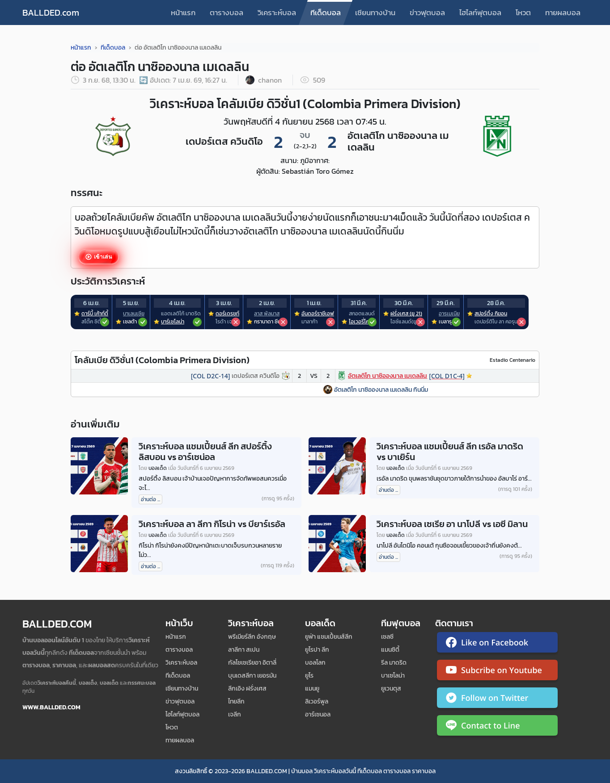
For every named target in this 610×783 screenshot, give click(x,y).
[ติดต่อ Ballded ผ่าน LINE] (497, 727)
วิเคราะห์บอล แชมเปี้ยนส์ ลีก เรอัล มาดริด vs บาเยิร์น (450, 452)
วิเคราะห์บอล (277, 12)
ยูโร (309, 675)
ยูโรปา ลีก (317, 649)
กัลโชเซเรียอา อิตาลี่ (252, 662)
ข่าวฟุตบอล (427, 12)
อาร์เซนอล (317, 714)
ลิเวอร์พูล (316, 701)
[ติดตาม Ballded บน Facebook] (497, 644)
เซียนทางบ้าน (375, 12)
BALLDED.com (50, 12)
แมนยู (312, 688)
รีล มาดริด (394, 662)
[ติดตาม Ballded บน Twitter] (497, 699)
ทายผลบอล (562, 12)
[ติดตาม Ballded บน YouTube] (497, 672)
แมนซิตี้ (390, 649)
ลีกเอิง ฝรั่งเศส (247, 688)
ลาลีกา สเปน (243, 649)
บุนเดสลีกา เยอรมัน (252, 675)
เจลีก (234, 714)
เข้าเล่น (102, 257)
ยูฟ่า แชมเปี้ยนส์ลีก (328, 636)
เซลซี (387, 636)
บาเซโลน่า (393, 675)
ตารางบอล (226, 12)
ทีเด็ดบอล (325, 12)
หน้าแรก (183, 12)
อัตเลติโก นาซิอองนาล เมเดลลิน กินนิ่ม (381, 389)
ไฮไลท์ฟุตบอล (480, 12)
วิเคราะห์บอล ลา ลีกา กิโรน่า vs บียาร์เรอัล (212, 524)
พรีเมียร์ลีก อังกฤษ (252, 636)
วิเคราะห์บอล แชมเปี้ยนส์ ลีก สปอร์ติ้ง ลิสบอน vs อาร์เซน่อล (205, 452)
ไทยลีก (236, 701)
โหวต (523, 12)
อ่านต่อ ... (150, 499)
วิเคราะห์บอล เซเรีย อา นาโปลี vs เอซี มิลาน (452, 524)
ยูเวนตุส (391, 688)
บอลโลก (315, 662)
